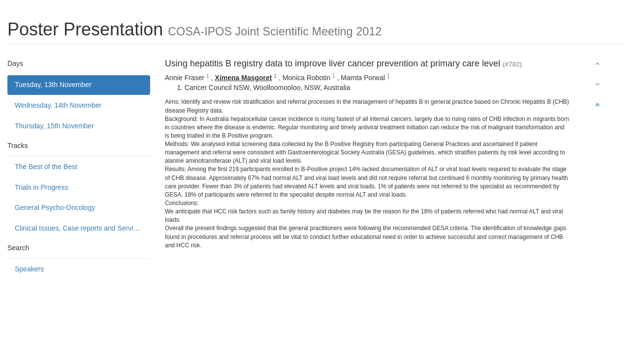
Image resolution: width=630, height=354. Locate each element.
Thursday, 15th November (54, 126)
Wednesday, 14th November (58, 105)
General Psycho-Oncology (55, 207)
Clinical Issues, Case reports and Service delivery (82, 228)
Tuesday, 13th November (53, 84)
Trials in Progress (41, 187)
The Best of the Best (46, 167)
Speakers (29, 269)
